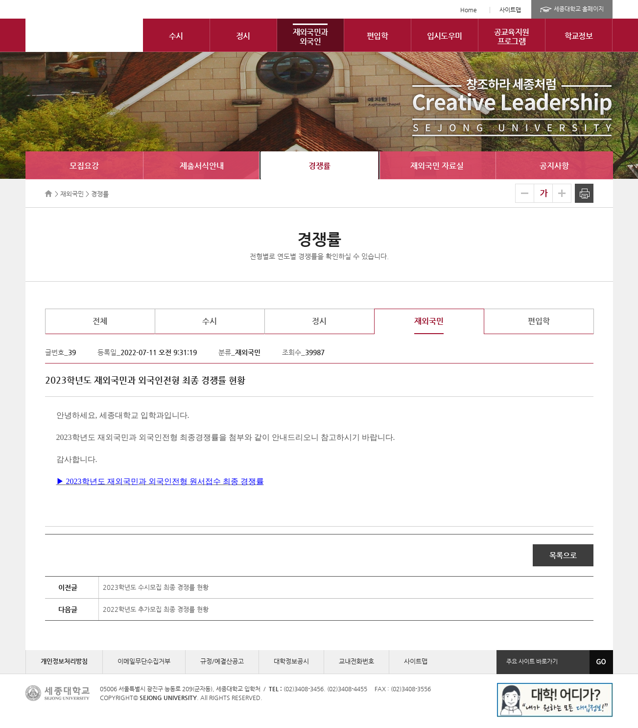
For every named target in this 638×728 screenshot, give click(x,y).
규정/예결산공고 (222, 661)
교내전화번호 (356, 661)
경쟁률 (319, 165)
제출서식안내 (202, 165)
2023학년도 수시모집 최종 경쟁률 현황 (156, 587)
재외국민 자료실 (437, 165)
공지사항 (554, 165)
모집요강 (84, 165)
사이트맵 (510, 9)
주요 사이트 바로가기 (532, 661)
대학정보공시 (291, 661)
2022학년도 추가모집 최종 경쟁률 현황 (156, 609)
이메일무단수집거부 (144, 661)
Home (468, 9)
